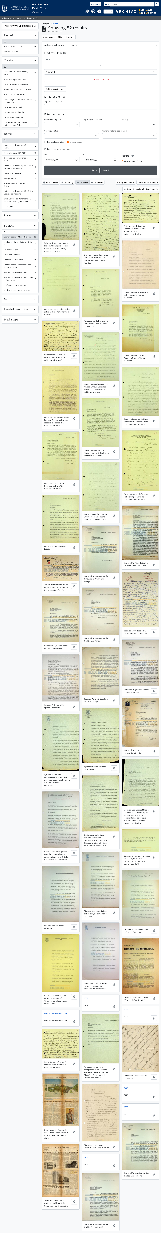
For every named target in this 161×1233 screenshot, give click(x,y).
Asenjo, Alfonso (20, 179)
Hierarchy (67, 182)
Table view (97, 182)
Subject (9, 225)
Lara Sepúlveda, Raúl (20, 108)
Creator (9, 60)
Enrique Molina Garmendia (55, 1013)
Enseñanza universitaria (20, 260)
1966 (126, 1107)
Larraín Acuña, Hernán (20, 118)
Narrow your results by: (20, 26)
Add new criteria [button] (54, 89)
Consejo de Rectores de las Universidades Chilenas (20, 123)
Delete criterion (101, 79)
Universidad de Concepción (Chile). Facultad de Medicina (20, 167)
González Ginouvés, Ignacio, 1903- (20, 73)
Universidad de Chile (20, 174)
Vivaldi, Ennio (20, 207)
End (84, 154)
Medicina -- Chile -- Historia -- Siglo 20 (20, 243)
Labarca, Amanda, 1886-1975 (20, 85)
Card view (82, 182)
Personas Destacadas (20, 47)
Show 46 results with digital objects (141, 189)
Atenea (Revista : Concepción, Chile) (20, 184)
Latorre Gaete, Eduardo (20, 113)
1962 (86, 998)
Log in (108, 11)
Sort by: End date (125, 182)
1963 (126, 1009)
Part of (8, 35)
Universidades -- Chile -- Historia (20, 237)
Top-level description (53, 101)
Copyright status (51, 131)
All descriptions (76, 142)
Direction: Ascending (147, 182)
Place (7, 215)
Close (55, 23)
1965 (86, 1157)
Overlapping (129, 161)
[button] (87, 11)
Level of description (16, 309)
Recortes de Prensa (20, 52)
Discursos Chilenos (20, 255)
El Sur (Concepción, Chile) (20, 95)
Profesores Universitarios (20, 286)
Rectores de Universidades (20, 273)
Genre (8, 299)
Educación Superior (20, 250)
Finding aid (126, 119)
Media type (11, 319)
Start (46, 154)
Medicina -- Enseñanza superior (20, 291)
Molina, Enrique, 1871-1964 (20, 80)
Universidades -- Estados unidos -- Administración (20, 266)
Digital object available (92, 119)
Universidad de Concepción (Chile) (20, 146)
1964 (126, 1088)
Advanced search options (60, 45)
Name (8, 134)
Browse (95, 4)
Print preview (50, 182)
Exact (141, 161)
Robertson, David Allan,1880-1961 (20, 90)
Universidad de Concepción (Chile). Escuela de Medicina (20, 192)
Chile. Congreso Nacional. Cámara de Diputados (20, 101)
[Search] (132, 4)
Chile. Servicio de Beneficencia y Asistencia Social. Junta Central (20, 200)
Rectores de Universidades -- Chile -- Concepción (20, 278)
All (5, 41)
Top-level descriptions (56, 142)
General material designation (114, 131)
